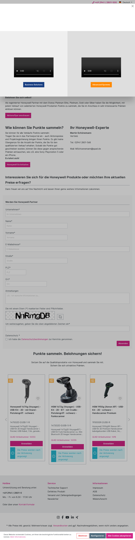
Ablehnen (82, 536)
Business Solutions (52, 74)
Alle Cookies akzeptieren (119, 536)
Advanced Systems (83, 74)
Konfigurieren (97, 536)
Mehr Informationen (18, 537)
